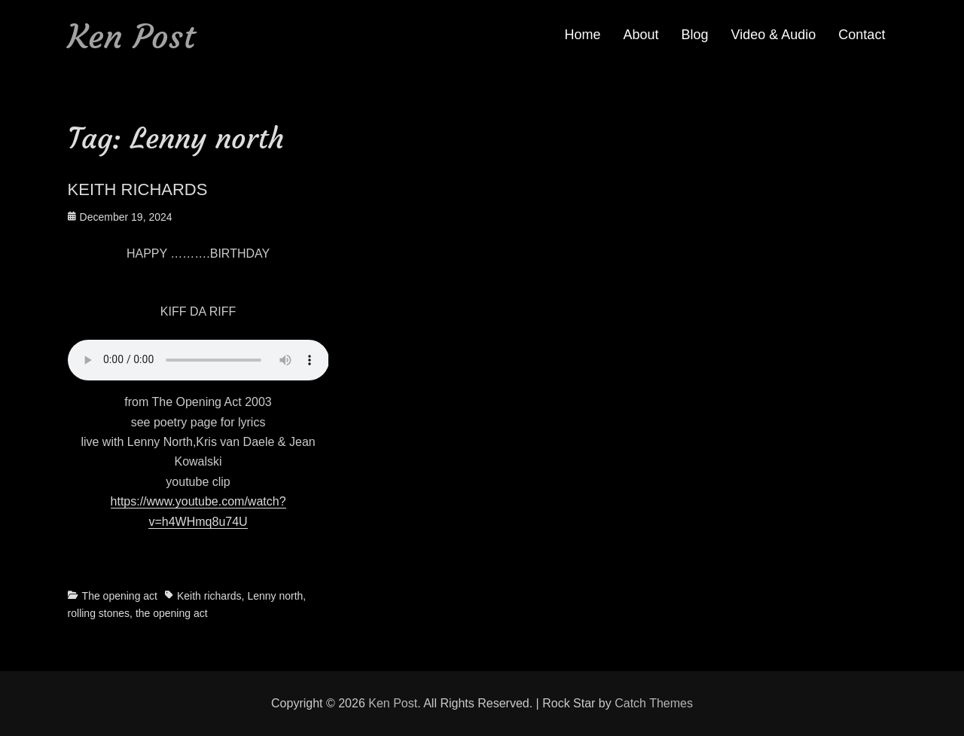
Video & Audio (773, 34)
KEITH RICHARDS (138, 189)
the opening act (172, 613)
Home (582, 34)
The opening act (119, 596)
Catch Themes (654, 703)
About (641, 34)
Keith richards (209, 596)
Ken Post (131, 36)
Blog (695, 34)
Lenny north (275, 596)
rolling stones (99, 613)
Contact (861, 34)
